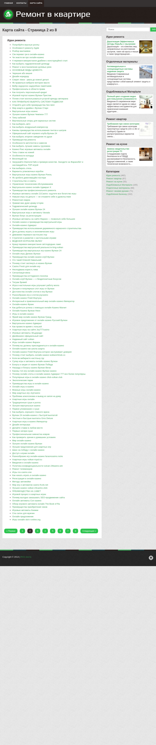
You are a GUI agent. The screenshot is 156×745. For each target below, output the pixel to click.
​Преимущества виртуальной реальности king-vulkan (37, 247)
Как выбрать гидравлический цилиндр (31, 64)
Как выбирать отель (22, 168)
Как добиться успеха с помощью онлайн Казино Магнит (39, 307)
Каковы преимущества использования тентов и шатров (39, 130)
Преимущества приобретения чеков (29, 507)
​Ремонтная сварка (21, 200)
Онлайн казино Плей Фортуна (27, 298)
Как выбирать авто (21, 124)
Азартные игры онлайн (23, 399)
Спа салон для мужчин (23, 513)
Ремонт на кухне (116, 144)
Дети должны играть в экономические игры (33, 231)
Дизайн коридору (20, 76)
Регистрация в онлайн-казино (26, 478)
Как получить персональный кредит (29, 92)
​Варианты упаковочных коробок (28, 171)
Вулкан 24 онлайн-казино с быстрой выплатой (35, 415)
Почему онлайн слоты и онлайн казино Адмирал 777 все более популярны (49, 374)
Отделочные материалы (122, 61)
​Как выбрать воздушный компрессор (30, 127)
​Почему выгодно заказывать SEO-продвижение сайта (38, 497)
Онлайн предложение (22, 516)
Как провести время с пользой (27, 326)
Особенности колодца (23, 155)
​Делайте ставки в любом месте (27, 428)
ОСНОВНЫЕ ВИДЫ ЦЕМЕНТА (27, 70)
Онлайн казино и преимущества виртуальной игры (37, 222)
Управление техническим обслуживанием (32, 184)
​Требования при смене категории (129, 124)
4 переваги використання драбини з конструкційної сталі (39, 60)
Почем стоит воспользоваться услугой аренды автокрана (40, 98)
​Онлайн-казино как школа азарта (28, 348)
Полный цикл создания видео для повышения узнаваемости (129, 97)
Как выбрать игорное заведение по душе (32, 136)
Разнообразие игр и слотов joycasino (30, 295)
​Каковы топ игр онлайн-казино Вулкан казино (34, 371)
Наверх (151, 557)
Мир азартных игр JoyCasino (26, 393)
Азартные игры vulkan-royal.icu (27, 459)
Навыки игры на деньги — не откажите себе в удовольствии (41, 196)
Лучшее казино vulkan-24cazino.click (30, 488)
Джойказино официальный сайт (27, 336)
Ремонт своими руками (119, 191)
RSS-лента (26, 557)
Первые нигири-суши (22, 431)
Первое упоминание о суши (25, 409)
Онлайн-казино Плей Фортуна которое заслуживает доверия (42, 352)
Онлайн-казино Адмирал (24, 225)
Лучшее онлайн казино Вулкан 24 (28, 209)
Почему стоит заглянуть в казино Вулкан (32, 263)
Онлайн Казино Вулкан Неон (26, 310)
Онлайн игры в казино (23, 386)
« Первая (10, 531)
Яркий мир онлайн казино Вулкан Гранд (31, 317)
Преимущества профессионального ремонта (34, 190)
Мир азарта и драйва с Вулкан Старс (30, 108)
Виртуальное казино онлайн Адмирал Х (31, 187)
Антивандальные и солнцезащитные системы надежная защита (129, 69)
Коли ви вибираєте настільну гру (28, 358)
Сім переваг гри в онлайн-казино (28, 54)
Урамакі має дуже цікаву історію (28, 203)
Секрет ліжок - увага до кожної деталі (30, 79)
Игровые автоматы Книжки (25, 510)
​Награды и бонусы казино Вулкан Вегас (31, 367)
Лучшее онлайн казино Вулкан (27, 443)
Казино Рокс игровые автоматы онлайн (31, 149)
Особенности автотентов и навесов (29, 143)
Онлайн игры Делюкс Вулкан (26, 253)
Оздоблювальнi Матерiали (123, 91)
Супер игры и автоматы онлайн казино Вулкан (35, 361)
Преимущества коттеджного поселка (30, 276)
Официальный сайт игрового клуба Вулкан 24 (34, 133)
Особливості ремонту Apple (25, 48)
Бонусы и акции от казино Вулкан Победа (32, 364)
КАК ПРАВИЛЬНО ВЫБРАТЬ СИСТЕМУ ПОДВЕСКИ (37, 101)
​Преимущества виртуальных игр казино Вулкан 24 (36, 250)
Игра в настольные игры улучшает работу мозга (35, 285)
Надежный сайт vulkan (23, 339)
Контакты (21, 3)
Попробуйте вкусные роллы (25, 45)
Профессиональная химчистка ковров (31, 434)
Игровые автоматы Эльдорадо (27, 333)
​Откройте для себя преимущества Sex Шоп (33, 105)
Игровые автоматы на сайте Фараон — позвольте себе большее (43, 219)
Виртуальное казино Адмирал (27, 323)
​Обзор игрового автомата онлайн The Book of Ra (36, 504)
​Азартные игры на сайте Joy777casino (30, 329)
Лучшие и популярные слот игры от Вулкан (33, 288)
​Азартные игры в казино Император (29, 421)
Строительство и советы (24, 181)
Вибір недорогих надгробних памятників (31, 86)
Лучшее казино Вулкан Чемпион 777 (30, 114)
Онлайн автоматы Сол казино (26, 500)
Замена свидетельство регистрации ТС (129, 150)
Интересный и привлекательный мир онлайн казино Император (43, 301)
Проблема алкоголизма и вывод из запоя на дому (36, 396)
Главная (8, 3)
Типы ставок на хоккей (23, 152)
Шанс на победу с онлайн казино (28, 450)
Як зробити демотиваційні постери (29, 177)
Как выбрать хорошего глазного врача (30, 412)
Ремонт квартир (116, 119)
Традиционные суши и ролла (26, 402)
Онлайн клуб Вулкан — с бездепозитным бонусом (36, 279)
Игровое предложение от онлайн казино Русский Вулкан (39, 320)
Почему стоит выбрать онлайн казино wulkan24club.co (38, 355)
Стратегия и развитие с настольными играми (34, 238)
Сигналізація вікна (21, 272)
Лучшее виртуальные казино (26, 405)
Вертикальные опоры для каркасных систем (34, 120)
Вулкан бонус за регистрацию (26, 215)
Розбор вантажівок (21, 51)
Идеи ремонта (115, 36)
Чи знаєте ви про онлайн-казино (28, 57)
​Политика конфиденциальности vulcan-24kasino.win (37, 466)
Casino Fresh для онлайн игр (26, 266)
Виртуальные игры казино (25, 111)
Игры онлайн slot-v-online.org (26, 519)
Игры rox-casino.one (22, 472)
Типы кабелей (19, 117)
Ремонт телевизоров (22, 469)
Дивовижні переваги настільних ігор (29, 234)
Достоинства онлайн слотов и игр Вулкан (32, 291)
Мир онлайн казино (21, 440)
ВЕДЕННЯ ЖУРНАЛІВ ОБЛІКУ (27, 241)
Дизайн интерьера (21, 424)
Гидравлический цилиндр (24, 206)
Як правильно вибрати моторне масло (31, 82)
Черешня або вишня (22, 73)
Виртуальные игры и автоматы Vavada (31, 212)
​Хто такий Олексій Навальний (26, 260)
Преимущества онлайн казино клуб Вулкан (33, 257)
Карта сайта (36, 3)
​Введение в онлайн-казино (25, 462)
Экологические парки (22, 380)
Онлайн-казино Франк (23, 304)
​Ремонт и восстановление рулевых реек (31, 67)
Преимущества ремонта (24, 139)
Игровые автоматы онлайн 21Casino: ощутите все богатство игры (44, 193)
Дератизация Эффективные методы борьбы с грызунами (129, 42)
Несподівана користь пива (25, 269)
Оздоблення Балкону (119, 194)
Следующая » (89, 531)
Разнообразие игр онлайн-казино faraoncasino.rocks (37, 456)
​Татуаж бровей (19, 282)
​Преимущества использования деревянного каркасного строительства (46, 228)
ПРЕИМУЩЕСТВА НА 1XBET (26, 491)
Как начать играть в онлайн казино (29, 475)
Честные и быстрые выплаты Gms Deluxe (32, 418)
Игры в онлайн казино (23, 314)
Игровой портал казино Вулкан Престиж (31, 95)
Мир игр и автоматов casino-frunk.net (30, 485)
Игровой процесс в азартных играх (29, 494)
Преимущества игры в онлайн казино (30, 383)
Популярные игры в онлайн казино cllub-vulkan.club (37, 377)
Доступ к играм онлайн (23, 453)
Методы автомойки (21, 481)
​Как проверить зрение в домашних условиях (34, 437)
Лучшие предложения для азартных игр (31, 447)
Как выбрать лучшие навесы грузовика (31, 146)
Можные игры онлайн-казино (26, 390)
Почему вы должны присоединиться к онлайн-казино (38, 345)
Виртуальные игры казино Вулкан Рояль (32, 174)
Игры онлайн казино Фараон (26, 342)
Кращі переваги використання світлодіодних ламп (36, 244)
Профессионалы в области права (28, 89)
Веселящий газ (19, 158)
